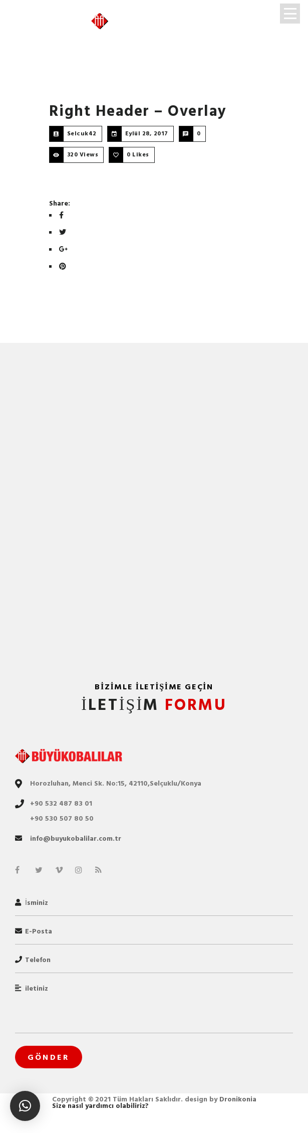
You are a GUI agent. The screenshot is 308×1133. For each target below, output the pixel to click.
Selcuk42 (82, 133)
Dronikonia (237, 1099)
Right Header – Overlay (138, 111)
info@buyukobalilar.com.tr (75, 838)
